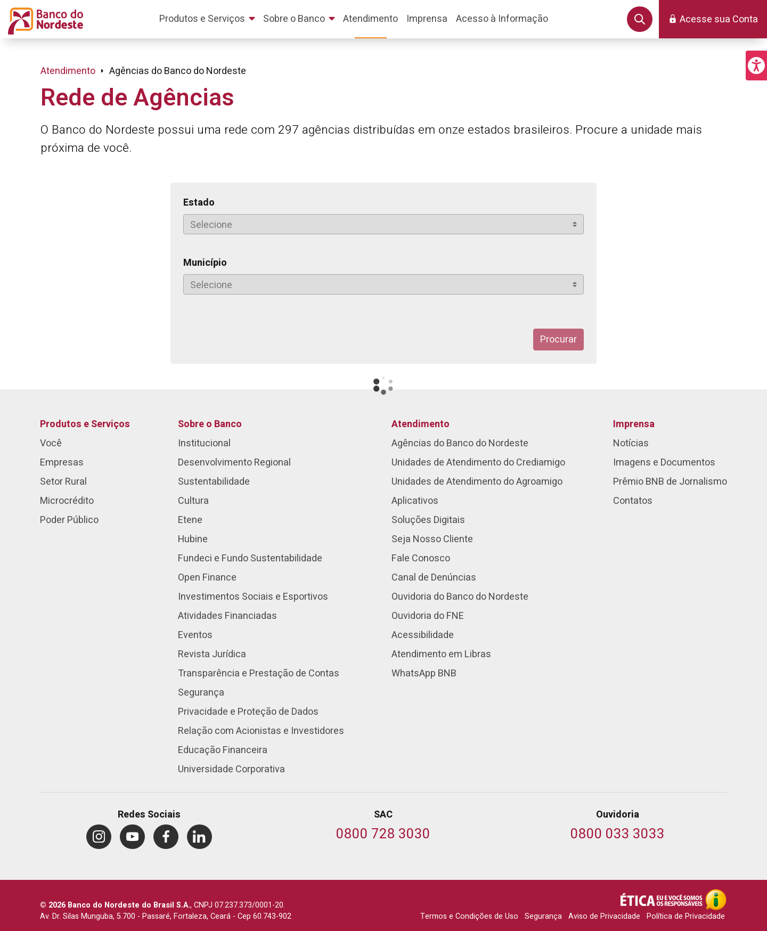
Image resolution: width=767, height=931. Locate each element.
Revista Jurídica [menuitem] (212, 654)
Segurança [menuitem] (201, 692)
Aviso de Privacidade (604, 916)
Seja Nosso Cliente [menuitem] (432, 539)
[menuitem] (209, 19)
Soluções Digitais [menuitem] (428, 520)
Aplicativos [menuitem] (414, 501)
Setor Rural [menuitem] (63, 482)
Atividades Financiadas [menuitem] (227, 616)
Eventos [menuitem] (195, 635)
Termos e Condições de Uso (469, 916)
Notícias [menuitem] (631, 443)
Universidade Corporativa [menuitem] (231, 769)
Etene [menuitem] (190, 520)
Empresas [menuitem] (62, 462)
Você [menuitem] (51, 443)
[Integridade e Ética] (663, 899)
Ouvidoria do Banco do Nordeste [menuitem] (459, 597)
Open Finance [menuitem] (207, 577)
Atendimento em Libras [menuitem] (441, 654)
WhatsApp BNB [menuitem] (423, 673)
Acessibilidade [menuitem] (422, 635)
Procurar (558, 339)
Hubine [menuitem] (193, 539)
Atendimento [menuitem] (420, 424)
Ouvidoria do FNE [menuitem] (427, 616)
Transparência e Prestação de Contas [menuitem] (258, 673)
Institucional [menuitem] (204, 443)
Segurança (543, 916)
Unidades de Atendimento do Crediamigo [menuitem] (478, 462)
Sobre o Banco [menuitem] (210, 424)
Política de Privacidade (686, 916)
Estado (199, 202)
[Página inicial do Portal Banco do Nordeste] (43, 19)
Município (205, 263)
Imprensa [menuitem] (634, 424)
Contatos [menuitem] (632, 501)
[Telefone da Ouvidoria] (617, 834)
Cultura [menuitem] (193, 501)
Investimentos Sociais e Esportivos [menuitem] (253, 597)
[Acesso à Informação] (716, 899)
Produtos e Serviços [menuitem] (85, 424)
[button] (756, 65)
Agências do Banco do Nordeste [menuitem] (459, 443)
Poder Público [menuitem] (69, 520)
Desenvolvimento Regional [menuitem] (234, 462)
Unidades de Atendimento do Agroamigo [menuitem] (476, 482)
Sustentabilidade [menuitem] (214, 482)
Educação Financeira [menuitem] (222, 750)
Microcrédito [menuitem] (67, 501)
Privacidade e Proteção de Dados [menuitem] (248, 712)
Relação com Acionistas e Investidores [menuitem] (261, 731)
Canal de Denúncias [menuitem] (433, 577)
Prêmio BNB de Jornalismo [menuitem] (670, 482)
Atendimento (67, 71)
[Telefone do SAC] (383, 834)
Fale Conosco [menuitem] (420, 558)
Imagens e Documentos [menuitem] (664, 462)
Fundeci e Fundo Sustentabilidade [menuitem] (250, 558)
